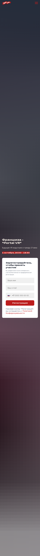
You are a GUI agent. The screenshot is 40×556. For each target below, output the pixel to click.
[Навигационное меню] (36, 3)
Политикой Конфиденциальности (19, 312)
